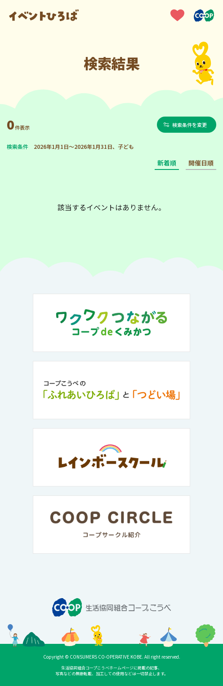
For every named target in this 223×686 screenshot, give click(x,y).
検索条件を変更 (190, 124)
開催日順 (201, 162)
